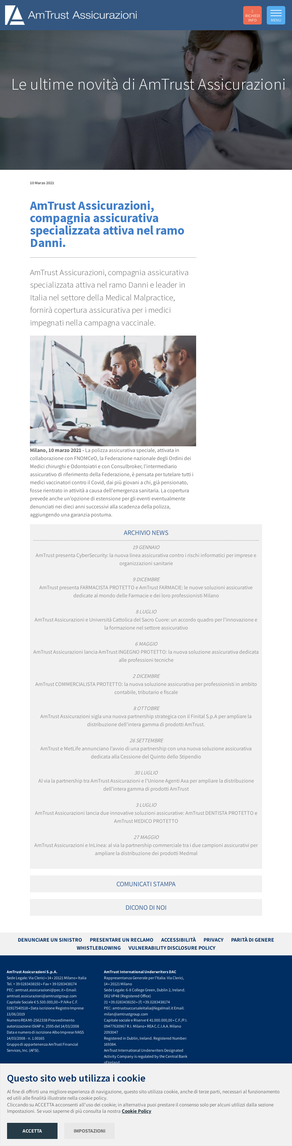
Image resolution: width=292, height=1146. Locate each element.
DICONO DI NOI (146, 907)
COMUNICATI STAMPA (146, 884)
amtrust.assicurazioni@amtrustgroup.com (42, 995)
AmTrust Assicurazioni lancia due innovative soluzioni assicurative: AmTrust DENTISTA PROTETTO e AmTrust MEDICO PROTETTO (146, 813)
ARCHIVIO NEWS (146, 532)
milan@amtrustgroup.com (126, 1013)
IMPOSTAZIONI (89, 1131)
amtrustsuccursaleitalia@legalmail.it (142, 1007)
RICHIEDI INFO (252, 15)
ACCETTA (32, 1131)
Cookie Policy (136, 1111)
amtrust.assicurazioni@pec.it (39, 989)
